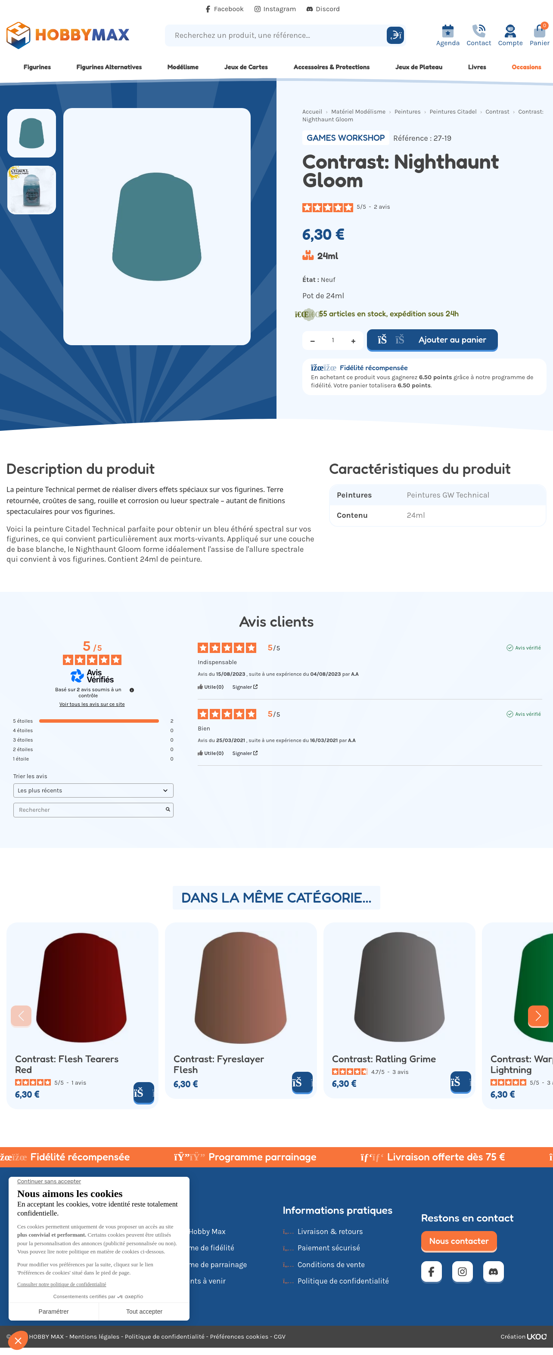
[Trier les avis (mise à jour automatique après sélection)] (93, 790)
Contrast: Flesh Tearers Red (66, 1064)
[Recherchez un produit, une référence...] (277, 35)
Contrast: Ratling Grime (384, 1058)
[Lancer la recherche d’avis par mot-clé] (168, 810)
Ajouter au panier (432, 339)
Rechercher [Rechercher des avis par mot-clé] (89, 810)
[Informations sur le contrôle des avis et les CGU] (131, 690)
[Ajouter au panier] (144, 1092)
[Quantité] (333, 340)
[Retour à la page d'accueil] (69, 35)
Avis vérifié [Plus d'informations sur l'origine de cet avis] (528, 648)
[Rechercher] (395, 35)
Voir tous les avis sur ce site (92, 704)
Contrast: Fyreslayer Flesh (219, 1064)
